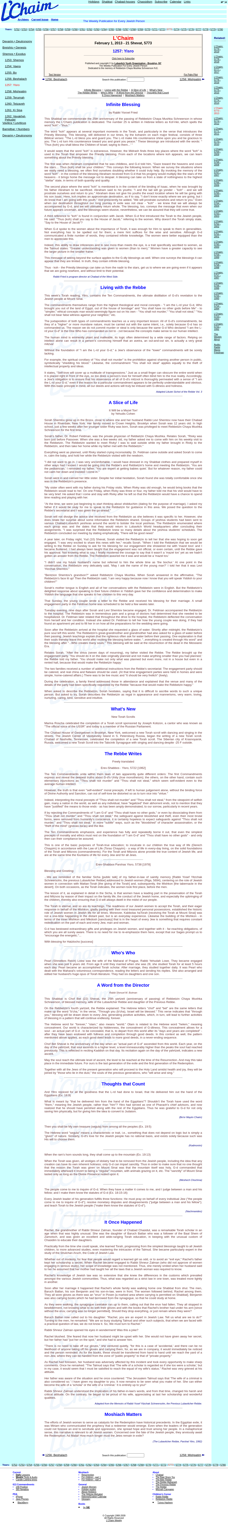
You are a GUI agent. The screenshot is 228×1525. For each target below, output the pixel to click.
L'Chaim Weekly (114, 1520)
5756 (46, 29)
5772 (162, 29)
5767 (126, 29)
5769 (140, 29)
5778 (205, 29)
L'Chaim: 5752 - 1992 (218, 326)
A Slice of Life (138, 90)
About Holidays (89, 1492)
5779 (213, 29)
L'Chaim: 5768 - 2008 (218, 162)
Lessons (23, 1475)
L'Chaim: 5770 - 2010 (218, 141)
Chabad (159, 1475)
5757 (53, 29)
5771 (154, 29)
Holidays (93, 1)
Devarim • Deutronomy (17, 41)
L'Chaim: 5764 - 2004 (218, 203)
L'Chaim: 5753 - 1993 (218, 316)
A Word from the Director (129, 92)
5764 (104, 29)
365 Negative (22, 1489)
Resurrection (88, 1475)
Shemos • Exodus (14, 54)
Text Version (55, 74)
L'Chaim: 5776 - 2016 (218, 80)
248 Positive (22, 1487)
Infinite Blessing (92, 90)
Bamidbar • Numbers (16, 129)
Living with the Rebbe (116, 90)
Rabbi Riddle (162, 1496)
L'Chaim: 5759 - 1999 (218, 255)
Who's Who (107, 92)
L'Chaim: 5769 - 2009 (218, 152)
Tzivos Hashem (165, 1502)
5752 (17, 29)
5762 (89, 29)
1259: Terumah (14, 97)
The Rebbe (161, 1487)
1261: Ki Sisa (13, 110)
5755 (38, 29)
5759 (67, 29)
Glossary (86, 1499)
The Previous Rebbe (166, 1484)
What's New (156, 90)
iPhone (19, 1496)
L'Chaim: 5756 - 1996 (218, 285)
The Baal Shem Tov (165, 1477)
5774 (176, 29)
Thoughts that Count (158, 92)
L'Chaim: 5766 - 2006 (218, 182)
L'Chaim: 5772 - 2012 (218, 121)
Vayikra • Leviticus (14, 123)
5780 (220, 29)
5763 (96, 29)
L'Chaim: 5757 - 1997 (218, 275)
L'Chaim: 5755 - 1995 (218, 296)
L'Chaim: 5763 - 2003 (218, 213)
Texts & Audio (26, 1477)
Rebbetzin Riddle (164, 1499)
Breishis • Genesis (14, 47)
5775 (184, 29)
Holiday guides (89, 1489)
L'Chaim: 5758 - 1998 (218, 265)
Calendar (175, 1)
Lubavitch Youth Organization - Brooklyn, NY (137, 63)
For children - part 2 (91, 1479)
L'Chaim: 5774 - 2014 (218, 100)
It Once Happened (112, 95)
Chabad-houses (125, 1)
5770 (147, 29)
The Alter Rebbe (164, 1479)
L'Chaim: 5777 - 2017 (218, 69)
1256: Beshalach (16, 78)
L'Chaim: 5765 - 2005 (218, 193)
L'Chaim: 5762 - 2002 (218, 224)
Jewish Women (89, 1487)
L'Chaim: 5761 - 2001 (218, 234)
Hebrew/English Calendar (94, 1496)
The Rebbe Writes (87, 92)
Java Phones (22, 1499)
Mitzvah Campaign (165, 1489)
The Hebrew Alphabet (92, 1494)
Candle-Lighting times (26, 1479)
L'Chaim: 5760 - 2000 (218, 244)
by (86, 1507)
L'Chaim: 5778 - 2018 (218, 59)
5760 (75, 29)
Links (187, 1)
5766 (118, 29)
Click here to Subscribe (123, 58)
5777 (198, 29)
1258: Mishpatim (15, 91)
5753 (24, 29)
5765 (111, 29)
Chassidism (144, 1)
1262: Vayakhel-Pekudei (15, 118)
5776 (191, 29)
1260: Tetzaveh (15, 103)
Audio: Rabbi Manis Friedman (219, 348)
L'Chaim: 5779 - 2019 (218, 49)
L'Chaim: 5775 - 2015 (218, 90)
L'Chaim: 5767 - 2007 (218, 172)
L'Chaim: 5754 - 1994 (218, 306)
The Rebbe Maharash (166, 1482)
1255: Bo (11, 72)
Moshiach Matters (135, 95)
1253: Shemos (14, 60)
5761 (82, 29)
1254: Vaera (13, 66)
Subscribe (161, 1)
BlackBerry (23, 1502)
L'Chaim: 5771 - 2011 (218, 131)
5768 (133, 29)
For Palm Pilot (191, 74)
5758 (60, 29)
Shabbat (107, 1)
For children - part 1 (91, 1477)
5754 (31, 29)
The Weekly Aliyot (218, 337)
